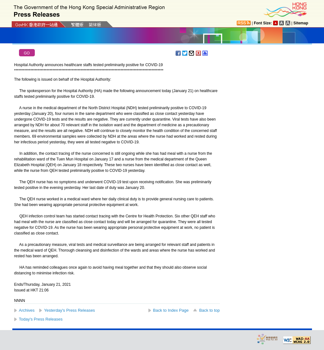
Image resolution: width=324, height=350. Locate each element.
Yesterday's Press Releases (69, 310)
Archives (27, 310)
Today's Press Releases (41, 319)
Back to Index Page (171, 310)
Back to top (209, 310)
